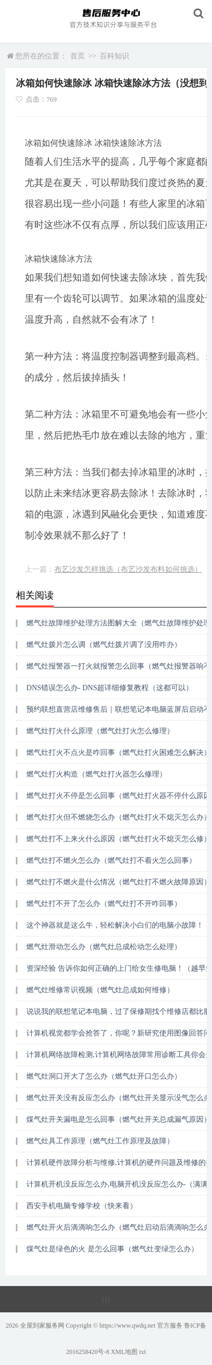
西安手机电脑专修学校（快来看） (81, 1206)
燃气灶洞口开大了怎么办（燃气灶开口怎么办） (103, 1076)
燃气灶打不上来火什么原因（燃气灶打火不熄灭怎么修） (118, 839)
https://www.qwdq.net (128, 1325)
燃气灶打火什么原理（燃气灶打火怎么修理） (100, 731)
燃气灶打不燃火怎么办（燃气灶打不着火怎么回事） (111, 860)
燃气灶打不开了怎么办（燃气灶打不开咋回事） (103, 904)
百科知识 (114, 56)
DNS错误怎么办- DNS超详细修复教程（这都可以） (109, 688)
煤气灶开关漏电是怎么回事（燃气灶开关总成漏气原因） (118, 1119)
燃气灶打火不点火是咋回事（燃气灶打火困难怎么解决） (118, 752)
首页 (77, 56)
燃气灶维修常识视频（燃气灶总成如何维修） (100, 990)
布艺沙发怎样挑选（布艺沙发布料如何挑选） (128, 569)
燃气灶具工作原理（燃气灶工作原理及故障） (100, 1141)
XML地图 (124, 1352)
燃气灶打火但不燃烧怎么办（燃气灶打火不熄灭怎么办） (118, 817)
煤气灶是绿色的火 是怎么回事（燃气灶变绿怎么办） (112, 1249)
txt (142, 1352)
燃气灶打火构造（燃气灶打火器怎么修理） (96, 774)
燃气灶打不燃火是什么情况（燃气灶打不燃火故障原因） (118, 882)
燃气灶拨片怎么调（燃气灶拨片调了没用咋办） (103, 645)
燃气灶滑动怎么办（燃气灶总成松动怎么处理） (103, 947)
